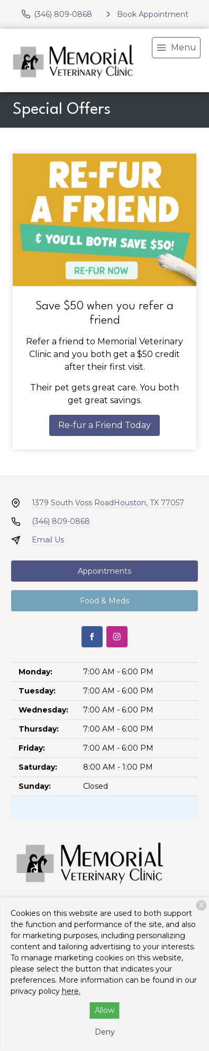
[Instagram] (117, 636)
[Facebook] (92, 636)
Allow (104, 1010)
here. (71, 991)
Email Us (48, 540)
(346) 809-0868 (61, 521)
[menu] (176, 47)
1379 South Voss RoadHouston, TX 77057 (108, 502)
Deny (105, 1032)
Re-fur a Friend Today (104, 425)
